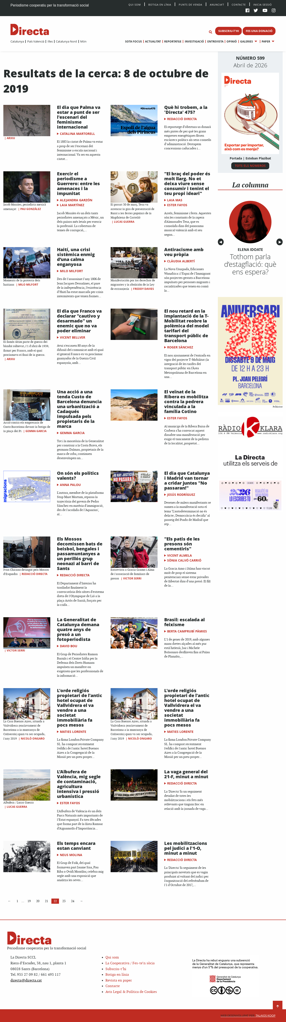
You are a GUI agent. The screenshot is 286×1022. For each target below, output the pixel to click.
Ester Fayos (177, 205)
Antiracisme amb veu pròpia (184, 251)
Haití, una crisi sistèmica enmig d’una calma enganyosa (76, 256)
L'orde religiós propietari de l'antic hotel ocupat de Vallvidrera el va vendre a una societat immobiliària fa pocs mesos (79, 707)
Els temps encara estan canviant (76, 845)
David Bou (68, 646)
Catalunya (17, 41)
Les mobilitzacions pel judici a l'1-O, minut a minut (185, 848)
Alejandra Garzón (76, 200)
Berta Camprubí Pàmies (187, 631)
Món (83, 41)
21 (46, 901)
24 (72, 901)
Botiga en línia (159, 4)
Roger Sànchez (180, 347)
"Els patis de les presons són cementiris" (182, 544)
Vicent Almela (179, 555)
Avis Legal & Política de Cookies (131, 992)
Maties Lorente (73, 731)
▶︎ (281, 242)
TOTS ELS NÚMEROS (250, 165)
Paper (266, 41)
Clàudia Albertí (181, 261)
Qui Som (134, 4)
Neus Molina (71, 855)
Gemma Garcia (35, 431)
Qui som (112, 957)
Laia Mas (174, 200)
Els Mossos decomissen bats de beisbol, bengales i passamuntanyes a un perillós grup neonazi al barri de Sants (79, 553)
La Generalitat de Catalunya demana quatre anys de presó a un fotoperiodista (78, 629)
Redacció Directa (182, 119)
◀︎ (221, 242)
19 (29, 901)
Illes (50, 41)
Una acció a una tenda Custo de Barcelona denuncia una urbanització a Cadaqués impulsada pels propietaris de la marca (79, 409)
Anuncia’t (217, 4)
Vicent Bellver (72, 337)
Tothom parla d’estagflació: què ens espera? (250, 264)
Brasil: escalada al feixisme (184, 622)
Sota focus (133, 41)
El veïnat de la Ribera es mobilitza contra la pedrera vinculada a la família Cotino (186, 401)
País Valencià (35, 41)
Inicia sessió (262, 4)
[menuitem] (17, 41)
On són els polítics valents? (78, 475)
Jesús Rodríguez (181, 494)
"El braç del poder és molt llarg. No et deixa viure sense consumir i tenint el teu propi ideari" (187, 183)
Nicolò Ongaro (33, 738)
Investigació (194, 41)
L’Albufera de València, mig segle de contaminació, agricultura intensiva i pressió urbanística (79, 784)
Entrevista (215, 41)
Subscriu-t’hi (115, 969)
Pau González (30, 209)
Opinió (232, 41)
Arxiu (11, 138)
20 (37, 901)
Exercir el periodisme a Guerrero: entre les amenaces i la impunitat (78, 183)
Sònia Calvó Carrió (184, 560)
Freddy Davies (143, 288)
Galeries (246, 41)
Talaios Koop (248, 1015)
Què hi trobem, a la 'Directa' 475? (185, 109)
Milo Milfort (28, 284)
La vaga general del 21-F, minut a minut (186, 774)
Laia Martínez (72, 205)
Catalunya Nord (66, 41)
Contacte (239, 4)
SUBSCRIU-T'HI (228, 31)
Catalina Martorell (77, 133)
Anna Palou (70, 485)
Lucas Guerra (124, 221)
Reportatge (172, 41)
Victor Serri (132, 578)
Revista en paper (118, 980)
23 (63, 901)
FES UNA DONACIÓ (259, 31)
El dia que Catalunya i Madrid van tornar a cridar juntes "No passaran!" (187, 480)
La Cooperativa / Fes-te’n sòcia (130, 963)
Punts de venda (190, 4)
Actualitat (153, 41)
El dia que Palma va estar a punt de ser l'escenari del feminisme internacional (78, 117)
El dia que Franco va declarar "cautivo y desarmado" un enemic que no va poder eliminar (79, 321)
